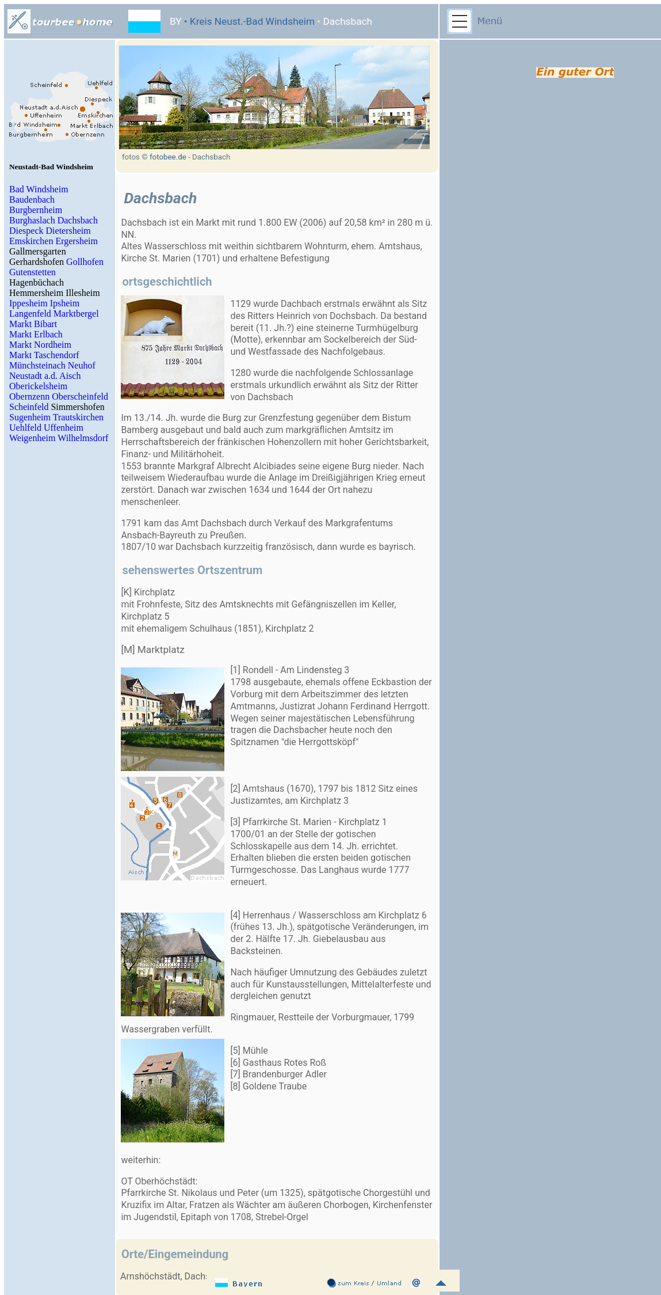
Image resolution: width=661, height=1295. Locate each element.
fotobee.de (168, 157)
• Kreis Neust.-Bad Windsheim (248, 21)
